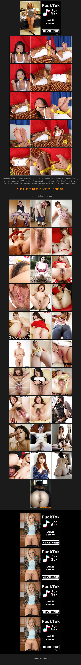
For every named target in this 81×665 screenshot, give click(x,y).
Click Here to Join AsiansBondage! (40, 189)
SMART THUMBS (45, 508)
